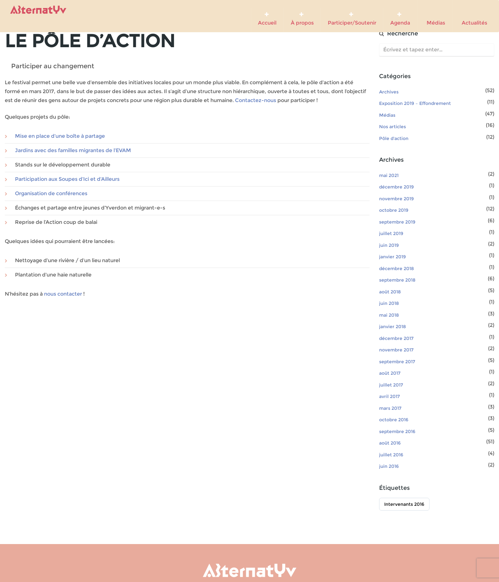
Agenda (400, 19)
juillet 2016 (391, 455)
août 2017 (389, 373)
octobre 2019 (393, 210)
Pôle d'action (393, 138)
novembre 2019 (396, 199)
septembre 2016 (397, 431)
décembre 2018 (396, 268)
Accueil (267, 19)
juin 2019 (389, 245)
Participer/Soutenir (352, 19)
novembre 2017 (396, 350)
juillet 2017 (391, 385)
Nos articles (392, 126)
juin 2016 (389, 466)
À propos (302, 19)
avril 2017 (389, 396)
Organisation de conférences (51, 193)
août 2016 (390, 443)
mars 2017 (390, 408)
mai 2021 (389, 175)
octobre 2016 (393, 420)
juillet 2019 (391, 233)
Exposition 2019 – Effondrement (415, 103)
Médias (434, 16)
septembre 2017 (397, 362)
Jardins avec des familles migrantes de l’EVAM (73, 150)
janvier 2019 (392, 257)
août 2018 (390, 292)
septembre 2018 (397, 280)
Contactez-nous (255, 100)
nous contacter (63, 294)
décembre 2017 (396, 338)
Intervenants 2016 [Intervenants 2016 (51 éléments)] (404, 504)
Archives (389, 92)
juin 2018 (389, 303)
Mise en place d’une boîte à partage (60, 136)
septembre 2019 (397, 222)
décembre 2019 (396, 187)
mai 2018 (389, 315)
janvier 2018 (392, 326)
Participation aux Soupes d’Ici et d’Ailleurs (67, 179)
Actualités (473, 16)
